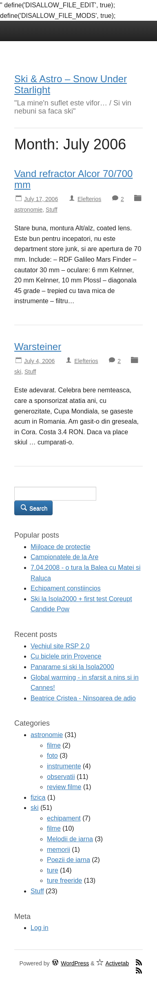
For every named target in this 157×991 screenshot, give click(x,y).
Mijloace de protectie (61, 546)
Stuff (51, 209)
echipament (64, 818)
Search (33, 507)
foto (52, 755)
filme (54, 745)
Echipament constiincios (66, 588)
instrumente (64, 766)
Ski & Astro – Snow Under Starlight (70, 84)
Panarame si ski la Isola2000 (72, 666)
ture (52, 870)
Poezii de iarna (68, 859)
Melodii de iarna (70, 839)
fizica (38, 797)
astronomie (28, 209)
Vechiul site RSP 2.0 (60, 646)
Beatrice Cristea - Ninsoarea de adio (83, 698)
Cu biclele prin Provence (66, 656)
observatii (61, 776)
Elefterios (89, 199)
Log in (40, 927)
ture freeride (64, 880)
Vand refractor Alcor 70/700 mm (73, 179)
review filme (64, 786)
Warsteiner (37, 346)
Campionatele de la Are (64, 556)
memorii (58, 849)
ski (17, 371)
